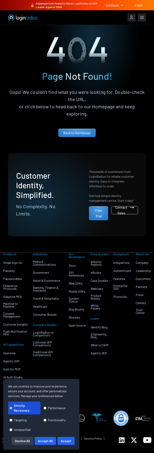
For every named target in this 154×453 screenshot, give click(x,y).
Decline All (22, 441)
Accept (66, 441)
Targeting (18, 420)
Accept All (45, 441)
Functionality (55, 420)
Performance (54, 408)
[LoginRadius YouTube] (147, 440)
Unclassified (20, 429)
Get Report (115, 5)
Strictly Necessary (19, 408)
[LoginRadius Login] (132, 17)
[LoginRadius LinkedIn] (122, 440)
